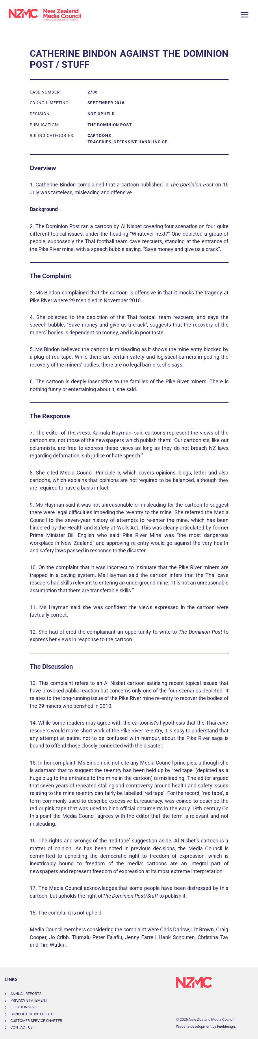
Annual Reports (26, 994)
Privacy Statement (28, 1000)
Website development (194, 1026)
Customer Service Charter (36, 1020)
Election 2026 (23, 1007)
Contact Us (21, 1027)
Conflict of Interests (31, 1014)
